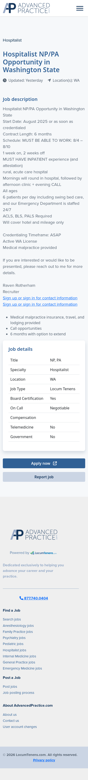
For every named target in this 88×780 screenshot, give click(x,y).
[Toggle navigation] (79, 8)
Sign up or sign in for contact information (40, 298)
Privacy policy (44, 760)
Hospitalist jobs (14, 650)
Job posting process (18, 692)
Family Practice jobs (18, 631)
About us (10, 714)
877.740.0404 (33, 598)
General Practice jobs (19, 662)
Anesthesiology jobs (18, 625)
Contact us (11, 720)
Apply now (44, 463)
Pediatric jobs (13, 643)
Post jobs (10, 686)
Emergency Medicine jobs (22, 668)
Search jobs (12, 619)
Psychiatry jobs (14, 637)
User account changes (20, 726)
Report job (44, 476)
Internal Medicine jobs (19, 656)
